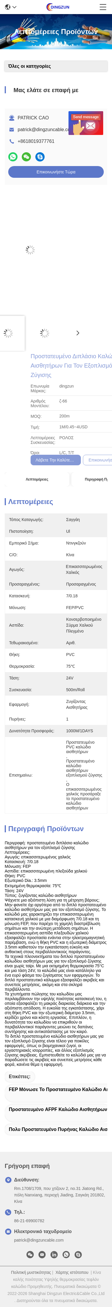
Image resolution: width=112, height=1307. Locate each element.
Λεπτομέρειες (37, 479)
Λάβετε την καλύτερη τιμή (87, 460)
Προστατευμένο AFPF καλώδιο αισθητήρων (58, 1109)
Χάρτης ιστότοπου (72, 1272)
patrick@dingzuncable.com (46, 129)
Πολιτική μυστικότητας (31, 1272)
